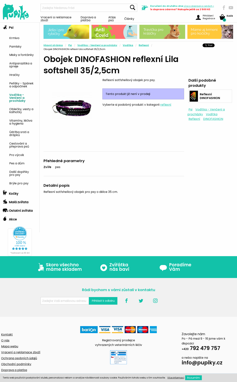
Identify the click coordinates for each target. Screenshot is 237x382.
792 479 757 (201, 349)
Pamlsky (15, 46)
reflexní (165, 105)
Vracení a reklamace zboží (56, 18)
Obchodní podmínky (16, 364)
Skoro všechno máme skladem (59, 267)
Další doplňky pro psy (19, 173)
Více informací (175, 377)
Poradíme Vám (175, 267)
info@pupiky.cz (202, 363)
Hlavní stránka (53, 45)
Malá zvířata (16, 201)
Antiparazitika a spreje (20, 64)
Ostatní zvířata (18, 210)
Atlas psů (112, 18)
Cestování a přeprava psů (19, 144)
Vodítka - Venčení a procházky (17, 97)
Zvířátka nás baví (114, 267)
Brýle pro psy (19, 183)
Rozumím (193, 378)
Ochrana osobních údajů (19, 358)
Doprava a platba (88, 18)
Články (129, 18)
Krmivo (14, 38)
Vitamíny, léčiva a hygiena (20, 121)
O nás (5, 340)
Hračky (14, 74)
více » (199, 6)
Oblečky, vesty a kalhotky (21, 110)
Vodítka (128, 45)
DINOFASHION (213, 119)
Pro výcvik (16, 155)
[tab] (20, 106)
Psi (8, 27)
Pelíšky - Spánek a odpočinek (21, 84)
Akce (10, 218)
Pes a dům (16, 163)
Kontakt (7, 334)
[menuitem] (23, 38)
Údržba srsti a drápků (19, 133)
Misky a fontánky (21, 54)
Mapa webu (9, 346)
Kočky (11, 193)
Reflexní (144, 45)
